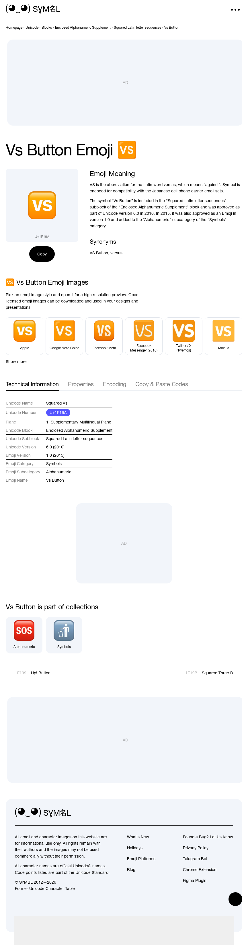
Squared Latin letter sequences (74, 438)
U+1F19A (58, 412)
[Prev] (228, 27)
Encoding (114, 384)
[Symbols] (64, 635)
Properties (81, 384)
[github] (215, 812)
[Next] (238, 27)
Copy (42, 254)
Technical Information (32, 384)
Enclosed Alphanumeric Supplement (79, 430)
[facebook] (228, 812)
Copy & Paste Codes (161, 384)
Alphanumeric (58, 472)
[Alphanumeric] (24, 635)
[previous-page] (14, 27)
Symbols (54, 463)
